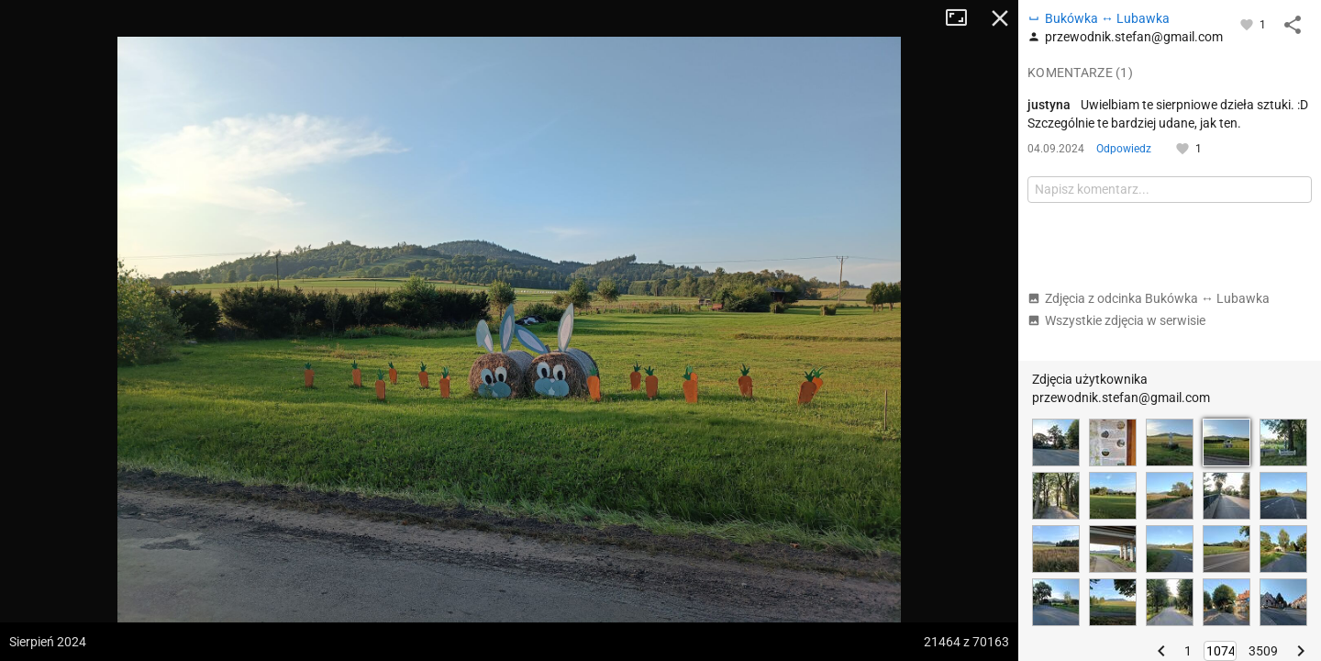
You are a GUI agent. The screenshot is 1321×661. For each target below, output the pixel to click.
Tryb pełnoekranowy (963, 18)
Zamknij (1000, 18)
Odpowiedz (1123, 148)
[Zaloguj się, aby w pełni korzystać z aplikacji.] (1248, 24)
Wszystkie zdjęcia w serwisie (1116, 320)
